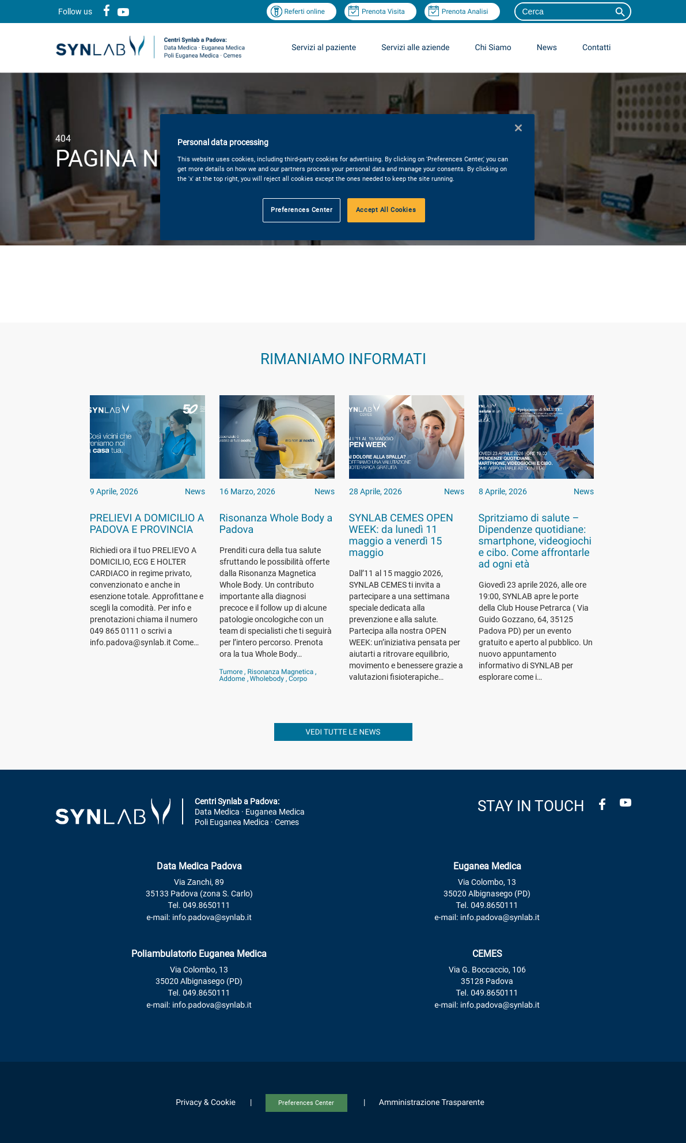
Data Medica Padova (199, 866)
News (547, 47)
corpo (298, 679)
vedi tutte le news (343, 732)
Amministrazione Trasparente (431, 1102)
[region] (347, 177)
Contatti (596, 47)
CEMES (487, 953)
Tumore (231, 672)
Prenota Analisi (465, 11)
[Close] (518, 128)
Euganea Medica (487, 866)
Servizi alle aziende (415, 47)
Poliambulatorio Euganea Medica (199, 953)
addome (232, 679)
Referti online (304, 11)
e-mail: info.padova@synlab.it (199, 917)
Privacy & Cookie (206, 1102)
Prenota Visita (383, 11)
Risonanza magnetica (280, 672)
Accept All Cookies (386, 210)
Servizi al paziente (323, 47)
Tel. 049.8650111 (199, 905)
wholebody (267, 679)
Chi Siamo (493, 47)
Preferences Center (306, 1103)
